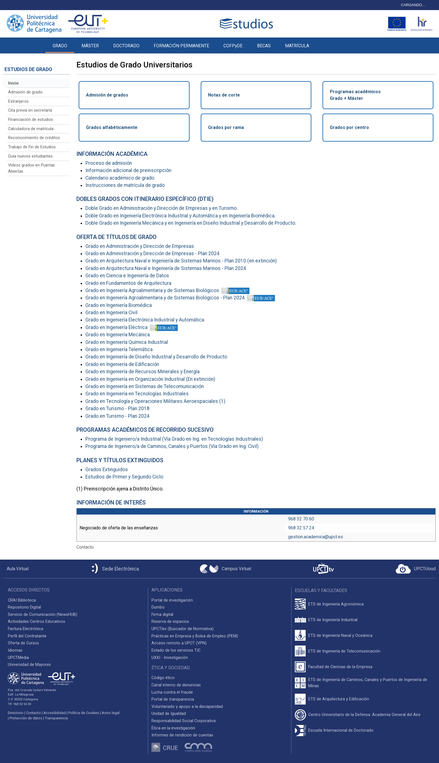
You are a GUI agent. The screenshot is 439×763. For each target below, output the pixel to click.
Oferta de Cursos (23, 643)
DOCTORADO (126, 45)
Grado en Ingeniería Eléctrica (116, 327)
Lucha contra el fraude (172, 692)
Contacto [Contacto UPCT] (33, 713)
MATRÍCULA (297, 45)
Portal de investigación (172, 600)
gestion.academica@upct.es (315, 536)
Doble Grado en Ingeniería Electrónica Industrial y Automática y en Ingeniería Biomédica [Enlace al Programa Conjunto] (179, 216)
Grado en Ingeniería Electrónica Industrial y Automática (144, 320)
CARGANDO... (413, 5)
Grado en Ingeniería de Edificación (122, 364)
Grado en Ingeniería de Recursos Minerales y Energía (142, 371)
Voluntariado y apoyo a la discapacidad (187, 706)
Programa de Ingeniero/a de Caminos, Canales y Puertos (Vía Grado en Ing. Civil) (172, 446)
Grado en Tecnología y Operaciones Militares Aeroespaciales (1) (155, 401)
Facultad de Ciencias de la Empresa (340, 667)
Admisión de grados (107, 95)
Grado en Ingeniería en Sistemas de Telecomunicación (144, 386)
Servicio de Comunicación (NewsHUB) (42, 614)
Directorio (16, 713)
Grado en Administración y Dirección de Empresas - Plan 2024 (152, 253)
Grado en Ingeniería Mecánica (117, 334)
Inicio (13, 83)
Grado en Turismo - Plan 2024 (117, 416)
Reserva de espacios (170, 621)
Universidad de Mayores (29, 664)
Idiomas (15, 650)
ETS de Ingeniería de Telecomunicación (344, 651)
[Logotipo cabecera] (247, 23)
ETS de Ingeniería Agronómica (336, 604)
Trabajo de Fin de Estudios (32, 147)
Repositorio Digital (24, 607)
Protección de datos (26, 718)
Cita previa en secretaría (30, 110)
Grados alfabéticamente (111, 127)
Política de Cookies (83, 713)
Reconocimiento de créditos (34, 137)
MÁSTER (90, 45)
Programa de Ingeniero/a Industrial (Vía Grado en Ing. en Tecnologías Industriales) (174, 439)
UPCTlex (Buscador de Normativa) (182, 628)
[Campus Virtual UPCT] (225, 568)
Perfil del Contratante (27, 636)
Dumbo (158, 607)
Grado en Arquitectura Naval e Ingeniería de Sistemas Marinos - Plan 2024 (165, 268)
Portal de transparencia (172, 699)
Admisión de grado (25, 92)
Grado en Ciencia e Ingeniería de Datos (127, 275)
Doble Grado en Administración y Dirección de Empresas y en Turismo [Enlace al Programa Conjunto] (161, 208)
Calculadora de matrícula (30, 128)
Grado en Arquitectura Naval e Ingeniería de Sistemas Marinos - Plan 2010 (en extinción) (181, 261)
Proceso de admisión (108, 163)
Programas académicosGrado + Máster (355, 95)
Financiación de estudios (30, 119)
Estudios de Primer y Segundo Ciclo (124, 477)
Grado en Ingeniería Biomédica (118, 305)
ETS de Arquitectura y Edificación (338, 699)
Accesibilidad (54, 713)
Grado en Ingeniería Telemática (119, 349)
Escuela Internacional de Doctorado (340, 730)
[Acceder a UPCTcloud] (416, 569)
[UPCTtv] (323, 569)
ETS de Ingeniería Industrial (333, 620)
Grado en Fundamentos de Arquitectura (128, 283)
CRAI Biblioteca (22, 600)
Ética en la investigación (173, 728)
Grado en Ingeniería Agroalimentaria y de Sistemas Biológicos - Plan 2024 (165, 297)
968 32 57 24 (301, 527)
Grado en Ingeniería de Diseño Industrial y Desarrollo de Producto (156, 357)
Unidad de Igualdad (168, 713)
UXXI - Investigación (169, 657)
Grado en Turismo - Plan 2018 (117, 408)
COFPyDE (232, 45)
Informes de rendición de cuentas (182, 735)
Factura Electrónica (25, 628)
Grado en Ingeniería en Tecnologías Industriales (137, 393)
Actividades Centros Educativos (36, 621)
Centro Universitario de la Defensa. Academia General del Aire (364, 714)
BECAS (264, 45)
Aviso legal (111, 713)
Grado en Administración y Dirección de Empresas (139, 246)
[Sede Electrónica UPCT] (114, 569)
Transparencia (56, 718)
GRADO (60, 45)
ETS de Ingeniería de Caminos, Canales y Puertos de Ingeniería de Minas (367, 682)
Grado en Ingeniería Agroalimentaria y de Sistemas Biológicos (152, 290)
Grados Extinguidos (106, 469)
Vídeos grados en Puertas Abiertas (31, 168)
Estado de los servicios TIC (175, 650)
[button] (323, 42)
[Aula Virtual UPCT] (16, 568)
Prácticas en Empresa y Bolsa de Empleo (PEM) (194, 636)
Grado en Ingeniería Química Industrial (126, 342)
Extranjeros (18, 101)
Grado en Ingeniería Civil (111, 312)
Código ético (163, 677)
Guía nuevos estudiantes (30, 156)
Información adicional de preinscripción (128, 170)
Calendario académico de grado (119, 178)
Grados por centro (349, 127)
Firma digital (162, 614)
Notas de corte (224, 95)
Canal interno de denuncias (176, 685)
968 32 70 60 (301, 519)
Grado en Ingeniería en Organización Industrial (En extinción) (150, 379)
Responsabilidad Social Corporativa (183, 721)
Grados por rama (226, 127)
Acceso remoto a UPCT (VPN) (179, 643)
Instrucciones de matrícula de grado (125, 185)
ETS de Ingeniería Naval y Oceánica (340, 635)
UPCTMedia (18, 657)
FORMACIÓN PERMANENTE (181, 45)
